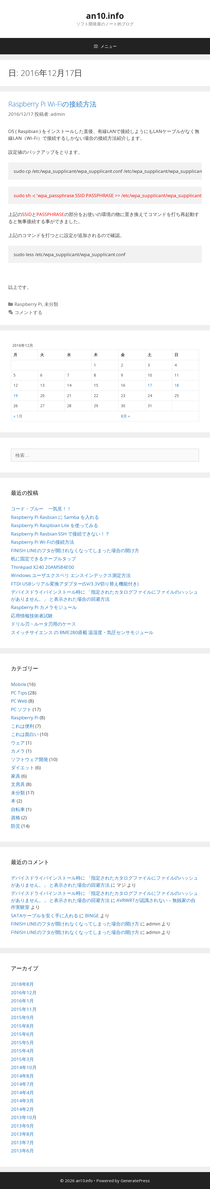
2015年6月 (22, 1034)
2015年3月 (22, 1059)
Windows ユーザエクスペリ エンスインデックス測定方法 (71, 575)
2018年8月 (22, 984)
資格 (15, 817)
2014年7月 (22, 1084)
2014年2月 (22, 1109)
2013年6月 (22, 1150)
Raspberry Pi (28, 304)
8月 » (125, 416)
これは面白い (25, 734)
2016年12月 (24, 992)
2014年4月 (22, 1092)
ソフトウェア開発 (29, 759)
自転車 (18, 809)
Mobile (18, 684)
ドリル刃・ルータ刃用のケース (43, 624)
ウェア (18, 743)
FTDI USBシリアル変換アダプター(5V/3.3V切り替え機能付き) (75, 584)
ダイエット (22, 767)
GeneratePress (135, 1180)
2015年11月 (24, 1009)
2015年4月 (22, 1051)
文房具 (18, 784)
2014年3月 (22, 1101)
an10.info (105, 15)
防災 (15, 826)
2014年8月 (22, 1076)
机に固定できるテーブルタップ (43, 558)
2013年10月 (24, 1117)
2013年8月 (22, 1134)
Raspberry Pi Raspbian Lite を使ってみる (54, 525)
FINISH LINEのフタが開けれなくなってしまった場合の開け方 (75, 550)
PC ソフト (21, 709)
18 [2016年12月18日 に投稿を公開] (176, 385)
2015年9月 (22, 1017)
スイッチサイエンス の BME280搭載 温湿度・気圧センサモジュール (82, 632)
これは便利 (22, 726)
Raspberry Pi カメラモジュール (44, 607)
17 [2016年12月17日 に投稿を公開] (150, 385)
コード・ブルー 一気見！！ (41, 508)
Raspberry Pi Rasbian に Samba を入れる (55, 517)
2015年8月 (22, 1026)
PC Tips (19, 693)
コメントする (28, 312)
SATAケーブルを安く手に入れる (44, 915)
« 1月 (17, 416)
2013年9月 (22, 1126)
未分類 (51, 304)
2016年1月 (22, 1001)
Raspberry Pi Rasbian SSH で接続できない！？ (60, 534)
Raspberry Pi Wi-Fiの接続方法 (52, 103)
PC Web (19, 701)
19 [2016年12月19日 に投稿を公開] (15, 395)
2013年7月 (22, 1142)
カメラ (18, 751)
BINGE (92, 915)
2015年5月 (22, 1042)
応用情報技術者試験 (32, 616)
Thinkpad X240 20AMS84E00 (42, 567)
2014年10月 (24, 1067)
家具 (15, 776)
